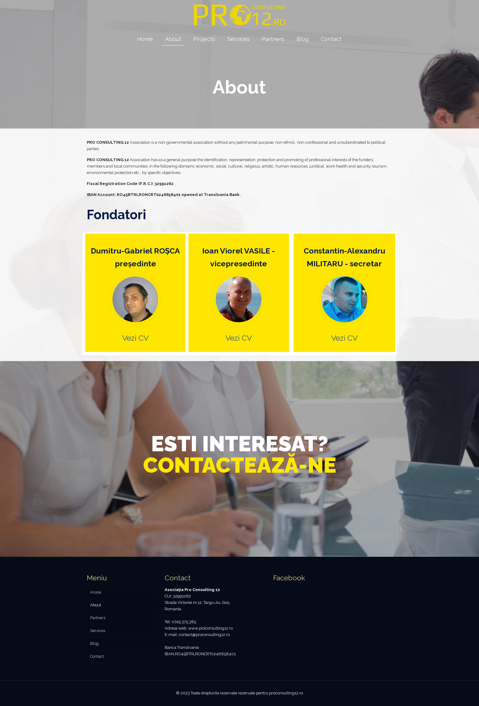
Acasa (95, 592)
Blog (94, 643)
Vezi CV (135, 337)
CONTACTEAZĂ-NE (239, 465)
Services (97, 630)
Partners (97, 617)
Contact (97, 656)
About (95, 605)
